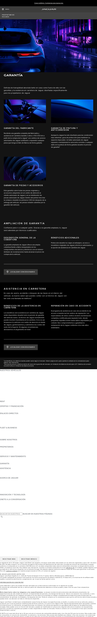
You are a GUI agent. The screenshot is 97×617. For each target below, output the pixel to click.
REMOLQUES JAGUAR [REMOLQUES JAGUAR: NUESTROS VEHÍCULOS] (9, 392)
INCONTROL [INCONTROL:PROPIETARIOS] (5, 452)
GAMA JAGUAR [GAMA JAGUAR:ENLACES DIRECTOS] (6, 416)
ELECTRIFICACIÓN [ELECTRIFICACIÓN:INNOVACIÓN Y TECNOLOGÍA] (8, 497)
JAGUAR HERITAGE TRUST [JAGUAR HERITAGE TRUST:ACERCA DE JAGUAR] (11, 492)
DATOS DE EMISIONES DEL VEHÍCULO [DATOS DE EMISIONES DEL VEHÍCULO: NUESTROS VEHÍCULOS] (16, 397)
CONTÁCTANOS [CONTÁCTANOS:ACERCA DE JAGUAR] (7, 485)
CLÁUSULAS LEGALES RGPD (12, 534)
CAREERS (4, 522)
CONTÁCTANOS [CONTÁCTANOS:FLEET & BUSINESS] (7, 437)
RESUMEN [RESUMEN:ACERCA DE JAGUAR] (4, 480)
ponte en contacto (11, 571)
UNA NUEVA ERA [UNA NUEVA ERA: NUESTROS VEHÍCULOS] (7, 399)
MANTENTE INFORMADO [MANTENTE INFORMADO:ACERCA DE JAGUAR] (10, 487)
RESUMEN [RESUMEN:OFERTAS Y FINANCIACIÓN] (4, 409)
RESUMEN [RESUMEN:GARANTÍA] (4, 466)
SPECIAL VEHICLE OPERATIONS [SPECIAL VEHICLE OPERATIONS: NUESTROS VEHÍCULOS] (14, 394)
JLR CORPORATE (7, 531)
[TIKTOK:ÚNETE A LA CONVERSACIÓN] (4, 504)
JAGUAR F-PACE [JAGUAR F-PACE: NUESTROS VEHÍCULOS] (7, 373)
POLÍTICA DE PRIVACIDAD (11, 526)
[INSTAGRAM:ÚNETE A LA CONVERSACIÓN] (6, 502)
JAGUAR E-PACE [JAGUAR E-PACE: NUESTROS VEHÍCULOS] (7, 375)
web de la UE (70, 567)
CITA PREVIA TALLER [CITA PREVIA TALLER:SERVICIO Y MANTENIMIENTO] (9, 459)
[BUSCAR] (2, 516)
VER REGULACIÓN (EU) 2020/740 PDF (11, 582)
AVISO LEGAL (6, 524)
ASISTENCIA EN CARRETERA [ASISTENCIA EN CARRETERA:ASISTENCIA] (12, 471)
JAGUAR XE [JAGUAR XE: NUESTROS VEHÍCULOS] (5, 382)
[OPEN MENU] (5, 9)
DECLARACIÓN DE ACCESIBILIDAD (15, 536)
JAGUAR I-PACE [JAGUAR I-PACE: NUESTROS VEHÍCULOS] (7, 377)
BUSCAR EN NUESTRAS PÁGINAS (37, 514)
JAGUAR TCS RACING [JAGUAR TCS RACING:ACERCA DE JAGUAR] (9, 483)
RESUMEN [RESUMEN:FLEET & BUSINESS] (4, 430)
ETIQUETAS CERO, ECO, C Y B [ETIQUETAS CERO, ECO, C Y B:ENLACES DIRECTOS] (13, 425)
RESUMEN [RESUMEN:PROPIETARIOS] (4, 449)
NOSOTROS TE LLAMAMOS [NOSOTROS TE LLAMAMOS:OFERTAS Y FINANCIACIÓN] (12, 411)
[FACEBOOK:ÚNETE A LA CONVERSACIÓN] (6, 509)
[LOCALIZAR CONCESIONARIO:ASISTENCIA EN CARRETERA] (21, 347)
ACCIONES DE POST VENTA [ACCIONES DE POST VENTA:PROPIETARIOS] (12, 454)
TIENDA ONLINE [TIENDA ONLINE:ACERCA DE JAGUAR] (7, 490)
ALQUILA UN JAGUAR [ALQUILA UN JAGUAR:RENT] (9, 404)
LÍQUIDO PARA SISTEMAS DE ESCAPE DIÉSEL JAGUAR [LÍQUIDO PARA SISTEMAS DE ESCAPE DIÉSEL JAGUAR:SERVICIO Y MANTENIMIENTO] (24, 461)
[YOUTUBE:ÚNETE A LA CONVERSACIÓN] (5, 507)
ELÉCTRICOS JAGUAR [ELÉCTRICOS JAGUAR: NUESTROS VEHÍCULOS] (9, 389)
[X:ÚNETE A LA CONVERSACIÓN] (2, 511)
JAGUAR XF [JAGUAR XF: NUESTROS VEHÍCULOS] (5, 385)
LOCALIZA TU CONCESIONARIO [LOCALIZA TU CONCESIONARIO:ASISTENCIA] (13, 473)
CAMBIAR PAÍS (6, 519)
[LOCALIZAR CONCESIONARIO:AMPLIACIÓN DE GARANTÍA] (21, 272)
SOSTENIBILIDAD (7, 444)
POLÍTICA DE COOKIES (10, 529)
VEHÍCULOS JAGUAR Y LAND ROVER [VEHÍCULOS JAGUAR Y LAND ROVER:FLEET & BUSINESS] (16, 432)
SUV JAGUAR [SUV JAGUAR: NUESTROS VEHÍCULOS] (5, 387)
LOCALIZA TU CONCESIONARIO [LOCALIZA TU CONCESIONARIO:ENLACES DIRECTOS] (13, 418)
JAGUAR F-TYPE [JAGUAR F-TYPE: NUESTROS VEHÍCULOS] (7, 380)
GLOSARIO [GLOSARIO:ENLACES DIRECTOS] (4, 421)
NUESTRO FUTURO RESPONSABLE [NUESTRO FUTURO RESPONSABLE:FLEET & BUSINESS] (15, 435)
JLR (1, 442)
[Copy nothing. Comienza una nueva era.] (48, 3)
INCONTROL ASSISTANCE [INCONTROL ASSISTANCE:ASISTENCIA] (11, 475)
